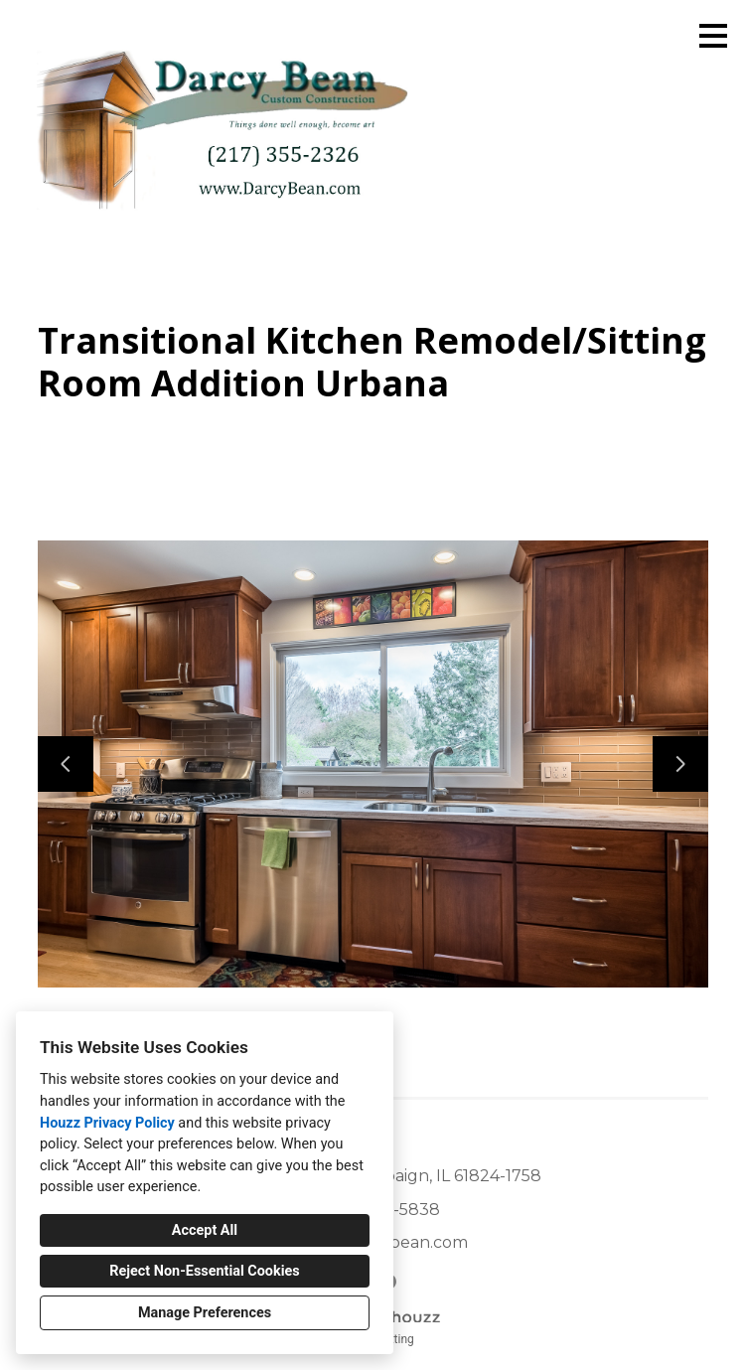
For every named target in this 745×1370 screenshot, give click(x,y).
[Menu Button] (713, 36)
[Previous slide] (65, 764)
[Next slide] (680, 764)
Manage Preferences (204, 1312)
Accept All (204, 1230)
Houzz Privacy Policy (107, 1123)
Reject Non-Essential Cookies (204, 1271)
